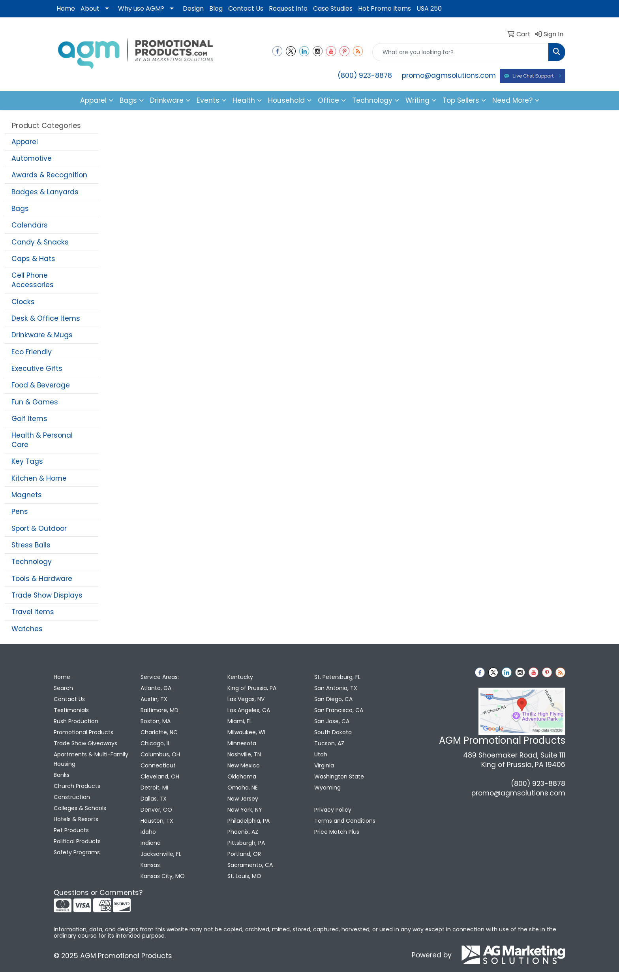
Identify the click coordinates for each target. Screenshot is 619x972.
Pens (19, 511)
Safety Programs (77, 852)
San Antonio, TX (335, 688)
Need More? (512, 100)
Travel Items (32, 612)
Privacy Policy (332, 810)
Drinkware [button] (167, 100)
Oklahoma (241, 776)
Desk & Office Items (45, 318)
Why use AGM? (141, 8)
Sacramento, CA (250, 865)
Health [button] (244, 100)
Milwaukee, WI (246, 732)
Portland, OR (244, 854)
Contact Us (245, 8)
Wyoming (327, 788)
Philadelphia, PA (248, 821)
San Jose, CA (331, 721)
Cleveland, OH (160, 776)
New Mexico (243, 765)
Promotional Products (83, 732)
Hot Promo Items (384, 8)
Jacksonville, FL (161, 854)
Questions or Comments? (98, 892)
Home (65, 8)
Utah (320, 754)
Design (193, 8)
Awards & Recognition (49, 175)
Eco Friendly (31, 352)
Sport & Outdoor (39, 528)
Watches (27, 629)
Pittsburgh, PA (246, 843)
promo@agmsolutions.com (449, 75)
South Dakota (333, 732)
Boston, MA (156, 721)
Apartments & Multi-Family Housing (91, 759)
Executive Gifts (36, 368)
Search (63, 688)
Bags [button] (128, 100)
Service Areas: (160, 677)
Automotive (31, 158)
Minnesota (241, 743)
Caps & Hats (33, 258)
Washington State (339, 776)
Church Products (77, 786)
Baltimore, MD (159, 710)
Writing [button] (417, 100)
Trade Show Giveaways (85, 743)
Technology (31, 561)
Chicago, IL (155, 743)
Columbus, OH (160, 754)
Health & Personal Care (42, 440)
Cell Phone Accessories (32, 280)
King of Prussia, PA (251, 688)
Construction (72, 797)
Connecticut (158, 765)
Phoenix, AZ (242, 832)
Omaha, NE (242, 788)
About (90, 8)
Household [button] (286, 100)
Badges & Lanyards (45, 192)
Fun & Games (34, 402)
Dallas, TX (154, 799)
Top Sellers (461, 100)
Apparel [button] (93, 100)
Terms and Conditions (344, 821)
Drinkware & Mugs (42, 335)
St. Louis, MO (244, 876)
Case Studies (333, 8)
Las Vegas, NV (245, 699)
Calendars (29, 225)
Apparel (24, 142)
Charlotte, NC (159, 732)
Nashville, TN (244, 754)
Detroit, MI (154, 788)
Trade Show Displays (47, 595)
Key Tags (27, 461)
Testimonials (71, 710)
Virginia (324, 765)
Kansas (150, 865)
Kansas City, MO (163, 876)
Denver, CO (156, 810)
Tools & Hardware (41, 578)
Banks (61, 775)
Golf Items (29, 418)
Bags (20, 208)
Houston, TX (157, 821)
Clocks (23, 301)
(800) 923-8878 (365, 75)
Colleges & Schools (80, 808)
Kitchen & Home (39, 478)
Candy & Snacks (40, 242)
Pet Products (71, 830)
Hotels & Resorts (76, 819)
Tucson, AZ (329, 743)
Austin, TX (154, 699)
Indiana (151, 843)
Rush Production (76, 721)
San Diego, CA (333, 699)
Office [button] (328, 100)
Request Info (288, 8)
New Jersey (242, 799)
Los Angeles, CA (248, 710)
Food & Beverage (40, 385)
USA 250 (429, 8)
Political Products (77, 841)
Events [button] (208, 100)
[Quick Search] (460, 52)
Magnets (26, 495)
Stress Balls (31, 545)
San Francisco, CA (338, 710)
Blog (216, 8)
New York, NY (244, 810)
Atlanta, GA (156, 688)
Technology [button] (372, 100)
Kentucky (240, 677)
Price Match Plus (336, 832)
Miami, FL (239, 721)
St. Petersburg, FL (337, 677)
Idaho (148, 832)
